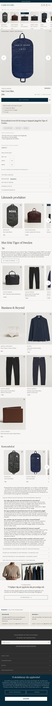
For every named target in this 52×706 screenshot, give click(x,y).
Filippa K (29, 346)
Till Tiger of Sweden (10, 260)
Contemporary (8, 128)
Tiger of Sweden (6, 88)
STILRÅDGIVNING (25, 597)
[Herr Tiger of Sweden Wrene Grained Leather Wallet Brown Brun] (13, 414)
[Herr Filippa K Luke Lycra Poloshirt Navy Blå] (39, 328)
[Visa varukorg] (46, 5)
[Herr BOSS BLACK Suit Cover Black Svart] (5, 17)
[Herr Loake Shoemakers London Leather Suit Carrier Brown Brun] (14, 17)
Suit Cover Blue (30, 478)
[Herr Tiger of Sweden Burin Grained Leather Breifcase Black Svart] (12, 278)
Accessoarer (5, 31)
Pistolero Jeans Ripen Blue (34, 391)
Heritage (18, 128)
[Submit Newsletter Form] (48, 642)
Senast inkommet (26, 1)
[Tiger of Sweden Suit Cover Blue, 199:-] (36, 466)
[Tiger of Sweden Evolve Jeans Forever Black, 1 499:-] (34, 282)
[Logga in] (41, 5)
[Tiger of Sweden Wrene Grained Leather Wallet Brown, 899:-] (13, 417)
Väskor (12, 31)
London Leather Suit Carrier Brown (15, 26)
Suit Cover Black (4, 26)
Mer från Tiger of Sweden (16, 242)
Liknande (13, 197)
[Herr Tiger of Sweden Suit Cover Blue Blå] (36, 462)
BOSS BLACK (4, 24)
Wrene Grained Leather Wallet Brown (10, 433)
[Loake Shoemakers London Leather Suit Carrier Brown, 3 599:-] (15, 20)
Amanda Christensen (6, 346)
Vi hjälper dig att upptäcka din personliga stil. (26, 587)
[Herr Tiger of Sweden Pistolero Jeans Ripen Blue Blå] (39, 371)
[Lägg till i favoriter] (20, 205)
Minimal (26, 128)
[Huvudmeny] (49, 5)
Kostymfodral (19, 31)
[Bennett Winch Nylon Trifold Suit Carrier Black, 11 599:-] (34, 20)
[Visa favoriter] (44, 5)
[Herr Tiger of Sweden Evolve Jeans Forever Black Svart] (34, 278)
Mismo (42, 24)
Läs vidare (46, 687)
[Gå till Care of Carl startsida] (7, 5)
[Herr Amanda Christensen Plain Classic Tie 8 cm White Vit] (13, 328)
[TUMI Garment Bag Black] (25, 20)
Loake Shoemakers (15, 25)
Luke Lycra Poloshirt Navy (34, 348)
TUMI (22, 24)
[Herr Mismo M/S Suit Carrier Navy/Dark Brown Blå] (44, 17)
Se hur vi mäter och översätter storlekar (14, 169)
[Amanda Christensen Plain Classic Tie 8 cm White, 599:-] (13, 332)
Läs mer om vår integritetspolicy (26, 646)
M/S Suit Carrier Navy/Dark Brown (43, 26)
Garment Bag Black (24, 26)
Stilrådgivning (26, 584)
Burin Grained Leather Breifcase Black (11, 294)
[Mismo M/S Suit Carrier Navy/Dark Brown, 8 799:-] (44, 20)
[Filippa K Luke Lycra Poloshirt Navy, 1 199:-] (39, 332)
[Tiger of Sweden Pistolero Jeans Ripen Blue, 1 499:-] (39, 375)
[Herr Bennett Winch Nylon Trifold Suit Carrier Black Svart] (34, 17)
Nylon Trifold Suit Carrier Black (34, 26)
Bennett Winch (34, 24)
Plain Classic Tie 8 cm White (8, 348)
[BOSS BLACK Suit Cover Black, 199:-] (5, 20)
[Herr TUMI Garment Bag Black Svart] (24, 17)
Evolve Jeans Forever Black (32, 294)
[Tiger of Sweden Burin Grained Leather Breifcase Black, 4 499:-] (12, 282)
